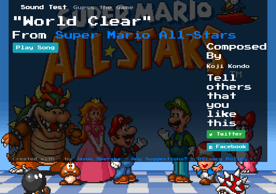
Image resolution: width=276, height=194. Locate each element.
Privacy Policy (222, 159)
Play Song (35, 48)
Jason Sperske (98, 159)
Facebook (227, 147)
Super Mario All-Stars (146, 35)
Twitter (226, 134)
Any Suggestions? (160, 159)
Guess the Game (103, 7)
